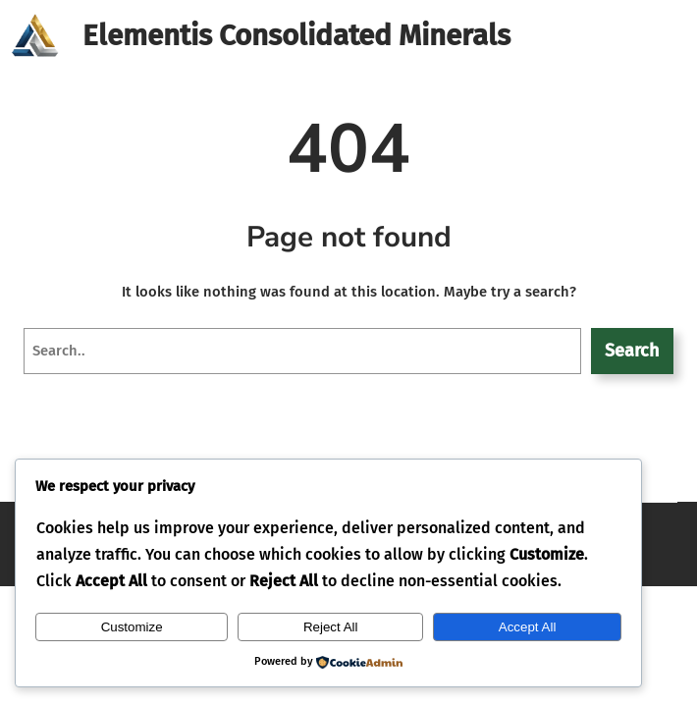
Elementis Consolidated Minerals (296, 35)
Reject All (330, 627)
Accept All (528, 627)
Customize (132, 627)
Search (632, 350)
